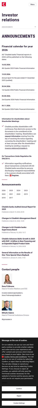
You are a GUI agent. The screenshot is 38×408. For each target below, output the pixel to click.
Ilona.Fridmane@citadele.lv (11, 295)
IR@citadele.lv (7, 319)
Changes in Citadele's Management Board (19, 218)
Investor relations (10, 17)
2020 (18, 194)
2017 (11, 198)
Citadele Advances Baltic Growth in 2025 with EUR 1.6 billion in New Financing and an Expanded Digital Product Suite (18, 241)
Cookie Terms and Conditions (15, 357)
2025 (11, 191)
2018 (3, 198)
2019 (26, 194)
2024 (18, 191)
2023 (26, 191)
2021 (11, 194)
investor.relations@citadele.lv (12, 293)
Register (15, 175)
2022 (3, 194)
